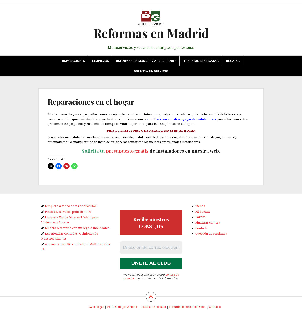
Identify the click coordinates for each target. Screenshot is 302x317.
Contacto (201, 228)
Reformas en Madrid (151, 33)
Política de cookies (153, 307)
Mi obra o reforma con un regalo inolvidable (77, 228)
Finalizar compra (207, 222)
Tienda (200, 206)
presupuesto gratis (127, 151)
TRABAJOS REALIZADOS (201, 61)
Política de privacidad (122, 307)
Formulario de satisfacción (187, 307)
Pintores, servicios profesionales (68, 212)
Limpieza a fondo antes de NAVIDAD (71, 206)
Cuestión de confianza (211, 233)
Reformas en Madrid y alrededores (146, 61)
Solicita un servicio (151, 71)
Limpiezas (100, 61)
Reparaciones (73, 61)
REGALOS (233, 61)
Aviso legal (96, 307)
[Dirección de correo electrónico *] (151, 247)
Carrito (200, 217)
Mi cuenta (202, 211)
